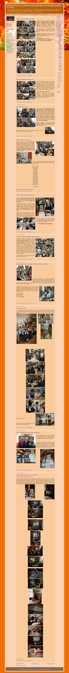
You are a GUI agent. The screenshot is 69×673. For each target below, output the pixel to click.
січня (59, 82)
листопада (59, 31)
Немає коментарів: (29, 75)
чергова (33, 239)
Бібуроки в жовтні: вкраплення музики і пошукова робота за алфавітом (32, 264)
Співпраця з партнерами (58, 91)
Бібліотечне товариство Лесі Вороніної (25, 79)
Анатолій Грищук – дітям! (22, 106)
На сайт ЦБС (8, 14)
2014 (58, 86)
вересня (59, 72)
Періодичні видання (24, 14)
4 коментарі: (28, 303)
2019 (58, 26)
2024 (58, 20)
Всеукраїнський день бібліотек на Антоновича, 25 (27, 474)
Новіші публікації (20, 663)
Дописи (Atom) (23, 665)
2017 (58, 29)
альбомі (25, 423)
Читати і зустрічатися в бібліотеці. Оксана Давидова (28, 236)
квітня (59, 78)
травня (59, 77)
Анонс (18, 14)
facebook (28, 243)
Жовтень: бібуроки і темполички (24, 139)
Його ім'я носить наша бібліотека (43, 14)
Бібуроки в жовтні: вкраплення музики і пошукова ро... (60, 58)
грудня (59, 30)
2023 (58, 21)
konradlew (40, 669)
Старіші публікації (50, 663)
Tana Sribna (20, 252)
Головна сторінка (35, 663)
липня (59, 75)
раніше (30, 479)
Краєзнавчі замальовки (33, 14)
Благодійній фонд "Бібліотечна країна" (48, 442)
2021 (58, 24)
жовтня (59, 33)
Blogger (48, 669)
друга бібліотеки (43, 436)
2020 (58, 25)
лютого (59, 81)
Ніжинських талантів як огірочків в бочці (25, 19)
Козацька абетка (22, 216)
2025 (58, 19)
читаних (37, 116)
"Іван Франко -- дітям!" (21, 308)
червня (59, 76)
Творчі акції (14, 14)
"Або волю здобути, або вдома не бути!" (25, 194)
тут (50, 91)
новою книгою (38, 82)
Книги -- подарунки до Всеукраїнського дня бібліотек (28, 432)
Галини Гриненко (45, 444)
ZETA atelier (47, 478)
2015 (58, 85)
